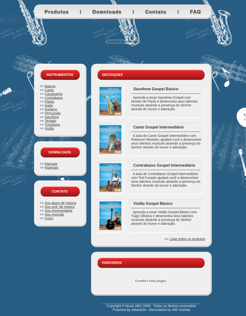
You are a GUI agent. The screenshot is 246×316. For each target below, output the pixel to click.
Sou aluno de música (60, 203)
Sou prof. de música (60, 207)
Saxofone (52, 117)
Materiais (51, 168)
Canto (49, 90)
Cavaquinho (54, 94)
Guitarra (51, 109)
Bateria (50, 86)
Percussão (53, 113)
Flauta (49, 101)
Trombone (52, 125)
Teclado (50, 121)
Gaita (49, 105)
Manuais (51, 164)
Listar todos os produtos (187, 239)
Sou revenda (54, 214)
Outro (49, 218)
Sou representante (58, 211)
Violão (49, 128)
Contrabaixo (54, 98)
